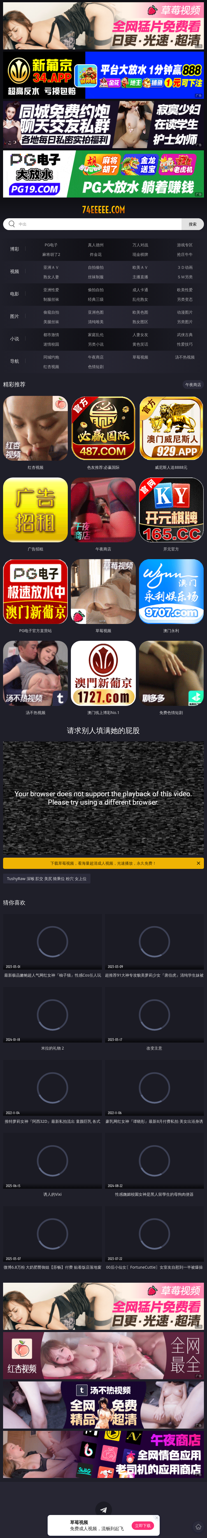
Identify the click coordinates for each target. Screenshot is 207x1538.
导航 (14, 361)
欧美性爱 (185, 289)
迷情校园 (51, 344)
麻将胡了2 (51, 254)
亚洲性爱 (51, 289)
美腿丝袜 (51, 321)
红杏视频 (51, 366)
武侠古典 (185, 334)
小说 (14, 339)
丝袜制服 (96, 276)
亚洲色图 (96, 312)
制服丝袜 (51, 299)
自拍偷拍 (96, 267)
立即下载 (143, 1525)
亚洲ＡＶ (51, 267)
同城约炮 (51, 357)
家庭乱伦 (96, 334)
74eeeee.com (103, 209)
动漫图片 (185, 312)
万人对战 (140, 244)
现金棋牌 (140, 254)
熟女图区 (140, 321)
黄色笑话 (140, 344)
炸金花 (96, 254)
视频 (14, 271)
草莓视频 (140, 357)
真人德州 (96, 244)
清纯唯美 (96, 321)
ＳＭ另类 (185, 276)
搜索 (193, 224)
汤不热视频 (185, 357)
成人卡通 (140, 289)
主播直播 (140, 276)
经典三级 (96, 299)
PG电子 (51, 244)
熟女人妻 (51, 276)
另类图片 (185, 321)
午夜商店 (96, 357)
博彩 (14, 249)
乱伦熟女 (140, 299)
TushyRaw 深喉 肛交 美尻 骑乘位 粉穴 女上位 (47, 878)
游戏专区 (185, 244)
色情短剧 (96, 366)
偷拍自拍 (96, 289)
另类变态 (185, 299)
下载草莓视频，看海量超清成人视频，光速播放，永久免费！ (125, 863)
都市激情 (51, 334)
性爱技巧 (185, 344)
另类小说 (96, 344)
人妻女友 (140, 334)
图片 (14, 316)
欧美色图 (140, 312)
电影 (14, 294)
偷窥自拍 (51, 312)
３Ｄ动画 (185, 267)
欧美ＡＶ (140, 267)
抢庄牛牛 (185, 254)
